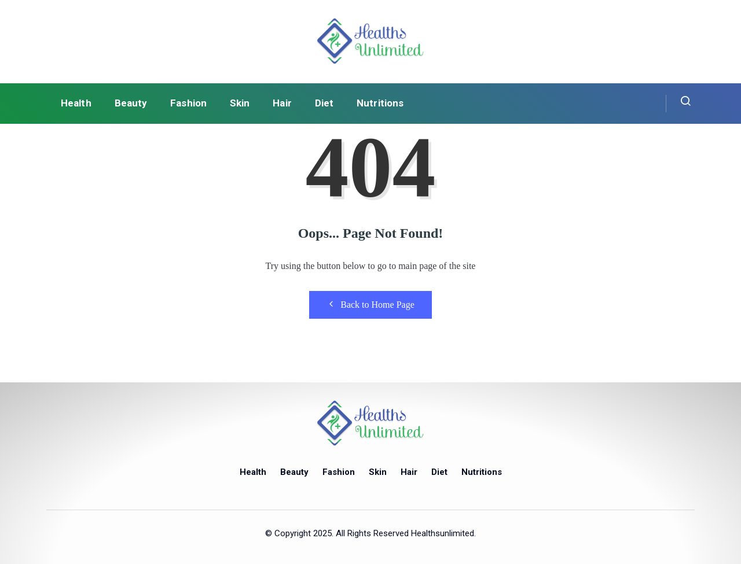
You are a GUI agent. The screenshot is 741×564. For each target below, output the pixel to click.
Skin (240, 103)
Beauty (131, 103)
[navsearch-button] (679, 103)
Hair (282, 103)
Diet (324, 103)
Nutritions (380, 103)
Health (76, 103)
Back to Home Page (370, 304)
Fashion (188, 103)
